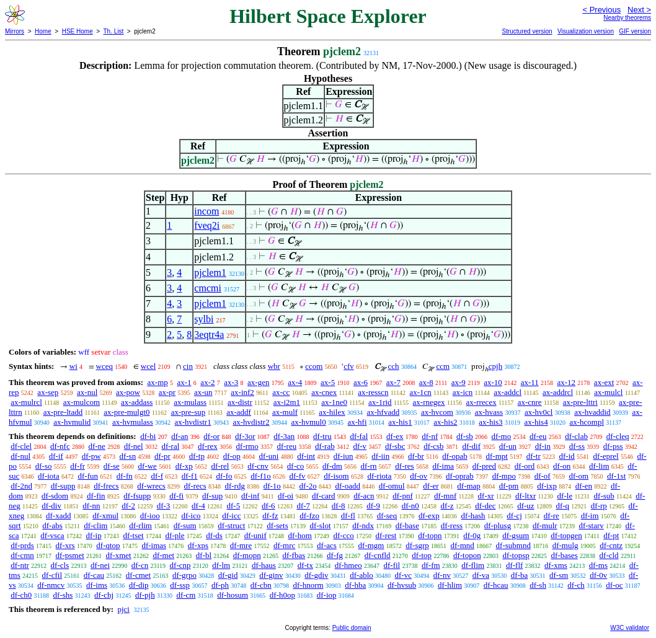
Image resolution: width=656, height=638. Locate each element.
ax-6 (360, 382)
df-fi (176, 495)
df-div (51, 505)
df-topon (467, 555)
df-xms (555, 565)
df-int (306, 456)
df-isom (336, 476)
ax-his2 (445, 422)
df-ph (220, 585)
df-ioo (150, 515)
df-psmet (70, 555)
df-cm (185, 595)
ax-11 (530, 382)
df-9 (373, 505)
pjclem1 (210, 272)
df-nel (133, 446)
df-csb (433, 446)
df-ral (170, 446)
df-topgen (566, 535)
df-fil (392, 565)
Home (43, 31)
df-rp (599, 505)
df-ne (96, 446)
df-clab (576, 436)
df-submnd (513, 545)
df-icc (231, 515)
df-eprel (606, 456)
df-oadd (347, 485)
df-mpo (504, 476)
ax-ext (604, 382)
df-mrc (284, 545)
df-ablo (361, 575)
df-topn (429, 535)
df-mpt (497, 456)
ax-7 (393, 382)
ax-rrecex (481, 402)
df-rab (325, 446)
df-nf (430, 436)
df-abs (52, 525)
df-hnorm (308, 585)
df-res (404, 466)
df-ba (519, 575)
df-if (56, 456)
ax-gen (258, 382)
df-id (567, 456)
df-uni (269, 456)
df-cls (60, 565)
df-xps (198, 545)
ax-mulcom (81, 402)
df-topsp (515, 555)
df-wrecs (151, 485)
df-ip (93, 535)
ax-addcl (507, 392)
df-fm (431, 565)
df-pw (91, 456)
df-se (112, 466)
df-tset (133, 535)
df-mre (241, 545)
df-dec (485, 505)
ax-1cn (420, 392)
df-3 (164, 505)
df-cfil (52, 575)
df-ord (525, 466)
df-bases (564, 555)
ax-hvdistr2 (251, 422)
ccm (443, 366)
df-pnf (402, 495)
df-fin (96, 495)
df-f (157, 476)
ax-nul (87, 392)
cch (393, 366)
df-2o (308, 485)
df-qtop (108, 545)
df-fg (335, 555)
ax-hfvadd (382, 412)
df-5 (234, 505)
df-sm (558, 575)
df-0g (472, 535)
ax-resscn (373, 392)
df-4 (198, 505)
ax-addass (137, 402)
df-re (551, 515)
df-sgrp (417, 545)
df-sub (604, 495)
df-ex (394, 436)
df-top (422, 555)
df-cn (139, 565)
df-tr (533, 456)
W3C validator (629, 627)
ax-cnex (324, 392)
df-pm (509, 485)
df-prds (22, 545)
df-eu (538, 436)
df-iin (380, 456)
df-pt (611, 535)
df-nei (100, 565)
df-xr (486, 495)
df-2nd (21, 485)
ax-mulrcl (26, 402)
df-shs (63, 595)
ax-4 (295, 382)
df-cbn (261, 585)
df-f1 (190, 476)
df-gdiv (316, 575)
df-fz (270, 515)
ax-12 (566, 382)
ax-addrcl (558, 392)
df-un (507, 446)
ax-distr (240, 402)
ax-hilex (332, 412)
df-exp (429, 515)
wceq (104, 366)
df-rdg (234, 485)
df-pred (484, 466)
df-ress (452, 525)
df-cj (514, 515)
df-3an (284, 436)
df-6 (268, 505)
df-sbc (395, 446)
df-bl (203, 555)
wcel (148, 366)
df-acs (327, 545)
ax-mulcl (608, 392)
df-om (578, 476)
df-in (543, 446)
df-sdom (55, 495)
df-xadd (58, 515)
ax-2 (207, 382)
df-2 (128, 505)
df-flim (472, 565)
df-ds (214, 535)
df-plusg (497, 525)
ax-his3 (490, 422)
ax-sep (47, 392)
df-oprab (460, 476)
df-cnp (180, 565)
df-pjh (145, 595)
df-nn (91, 505)
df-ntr (20, 565)
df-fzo (309, 515)
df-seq (387, 515)
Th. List (114, 31)
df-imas (153, 545)
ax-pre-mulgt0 (126, 412)
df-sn (127, 456)
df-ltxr (525, 495)
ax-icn (462, 392)
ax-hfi (356, 422)
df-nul (20, 456)
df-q (562, 505)
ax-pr (167, 392)
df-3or (245, 436)
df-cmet (138, 575)
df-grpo (184, 575)
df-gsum (515, 535)
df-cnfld (378, 555)
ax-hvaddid (592, 412)
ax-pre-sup (188, 412)
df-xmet (118, 555)
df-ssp (180, 585)
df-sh (538, 585)
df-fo (224, 476)
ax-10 (493, 382)
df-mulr (545, 525)
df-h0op (282, 595)
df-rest (385, 535)
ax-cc (281, 392)
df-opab (454, 456)
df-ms (598, 565)
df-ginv (271, 575)
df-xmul (105, 515)
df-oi (285, 495)
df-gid (228, 575)
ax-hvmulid (72, 422)
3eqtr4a (209, 334)
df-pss (613, 446)
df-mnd (462, 545)
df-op (232, 456)
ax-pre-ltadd (63, 412)
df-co (295, 466)
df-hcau (496, 585)
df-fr (77, 466)
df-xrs (65, 545)
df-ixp (547, 485)
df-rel (220, 466)
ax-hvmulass (132, 422)
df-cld (609, 555)
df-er (430, 485)
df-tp (197, 456)
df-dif (471, 446)
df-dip (139, 585)
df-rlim (140, 525)
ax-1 (184, 382)
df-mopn (247, 555)
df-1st (616, 476)
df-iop (327, 595)
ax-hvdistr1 (192, 422)
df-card (323, 495)
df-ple (174, 535)
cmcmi (207, 288)
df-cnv (257, 466)
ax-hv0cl (538, 412)
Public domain (351, 627)
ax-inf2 (242, 392)
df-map (469, 485)
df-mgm (371, 545)
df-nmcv (50, 585)
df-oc (614, 585)
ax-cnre (530, 402)
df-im (590, 515)
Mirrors (14, 31)
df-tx (305, 565)
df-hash (473, 515)
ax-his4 (535, 422)
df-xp (184, 466)
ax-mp (158, 382)
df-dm (332, 466)
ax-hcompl (586, 422)
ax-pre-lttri (580, 402)
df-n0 (410, 505)
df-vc (403, 575)
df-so (43, 466)
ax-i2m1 (286, 402)
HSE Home (77, 31)
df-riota (379, 476)
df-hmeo (348, 565)
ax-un (203, 392)
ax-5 (328, 382)
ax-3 (231, 382)
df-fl (348, 515)
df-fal (359, 436)
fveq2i (206, 225)
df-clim (95, 525)
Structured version (527, 31)
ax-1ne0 (334, 402)
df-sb (464, 436)
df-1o (272, 485)
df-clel (21, 446)
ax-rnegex (429, 402)
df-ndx (363, 525)
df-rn (369, 466)
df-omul (392, 485)
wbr (274, 366)
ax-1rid (380, 402)
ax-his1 (400, 422)
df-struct (231, 525)
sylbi (203, 319)
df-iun (343, 456)
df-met (163, 555)
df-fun (88, 476)
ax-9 (458, 382)
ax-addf (238, 412)
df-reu (286, 446)
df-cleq (617, 436)
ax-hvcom (437, 412)
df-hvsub (402, 585)
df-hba (355, 585)
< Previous (601, 9)
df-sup (212, 495)
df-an (179, 436)
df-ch (575, 585)
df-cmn (22, 555)
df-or (211, 436)
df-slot (320, 525)
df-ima (443, 466)
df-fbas (293, 555)
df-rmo (247, 446)
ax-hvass (489, 412)
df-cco (344, 535)
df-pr (162, 456)
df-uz (525, 505)
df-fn (125, 476)
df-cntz (611, 545)
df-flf (514, 565)
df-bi (148, 436)
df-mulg (565, 545)
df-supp (63, 485)
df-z (447, 505)
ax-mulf (285, 412)
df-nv (442, 575)
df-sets (277, 525)
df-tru (322, 436)
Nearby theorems (627, 17)
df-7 (303, 505)
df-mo (501, 436)
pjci (123, 609)
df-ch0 (21, 595)
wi (73, 366)
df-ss (577, 446)
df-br (416, 456)
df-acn (363, 495)
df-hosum (232, 595)
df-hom (300, 535)
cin (188, 366)
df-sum (185, 525)
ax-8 (426, 382)
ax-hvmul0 (308, 422)
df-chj (103, 595)
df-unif (255, 535)
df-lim (599, 466)
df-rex (208, 446)
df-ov (418, 476)
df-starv (590, 525)
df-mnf (445, 495)
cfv (349, 366)
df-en (583, 485)
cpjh (495, 366)
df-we (147, 466)
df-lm (221, 565)
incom (206, 211)
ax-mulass (190, 402)
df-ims (96, 585)
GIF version (635, 31)
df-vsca (52, 535)
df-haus (264, 565)
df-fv (298, 476)
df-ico (190, 515)
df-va (480, 575)
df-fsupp (137, 495)
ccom (313, 366)
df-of (542, 476)
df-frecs (106, 485)
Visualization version (585, 31)
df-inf (250, 495)
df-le (565, 495)
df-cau (94, 575)
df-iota (49, 476)
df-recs (195, 485)
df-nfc (60, 446)
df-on (561, 466)
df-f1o (260, 476)
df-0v (598, 575)
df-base (407, 525)
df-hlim (450, 585)
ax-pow (128, 392)
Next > (639, 9)
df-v (359, 446)
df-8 (338, 505)
